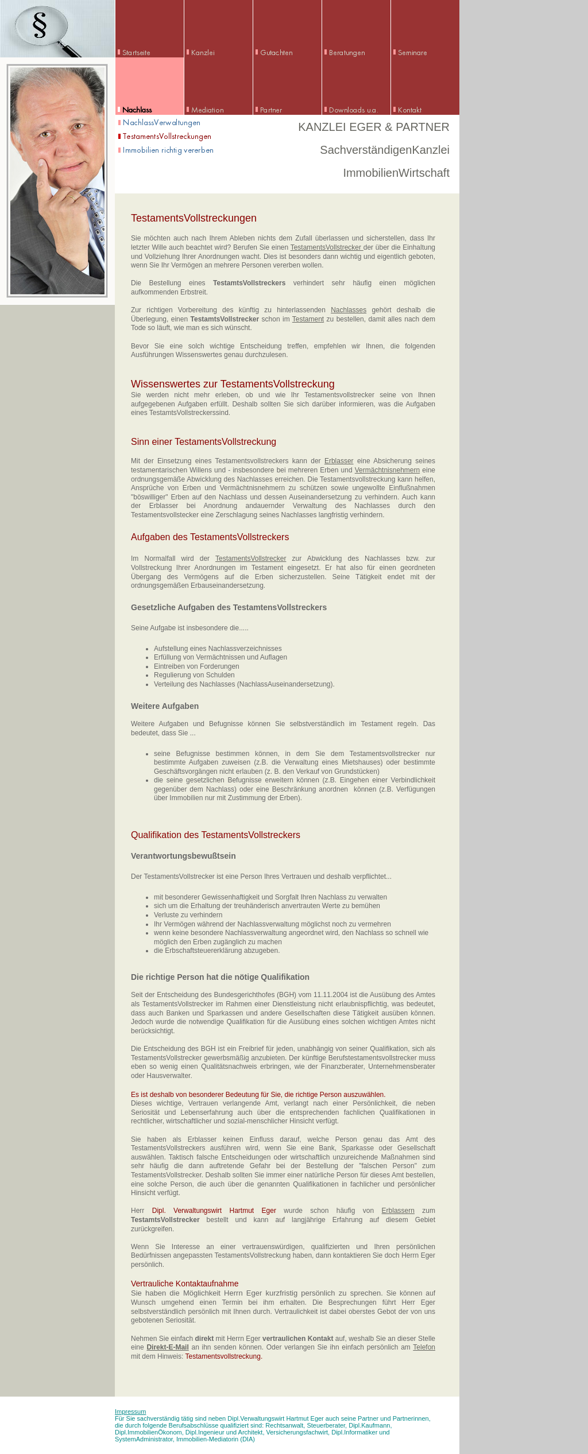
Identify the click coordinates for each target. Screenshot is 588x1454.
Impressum (130, 1411)
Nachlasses (348, 310)
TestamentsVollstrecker (327, 247)
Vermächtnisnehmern (387, 470)
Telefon (424, 1347)
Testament (308, 319)
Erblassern (398, 1211)
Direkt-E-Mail (167, 1347)
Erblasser (339, 461)
